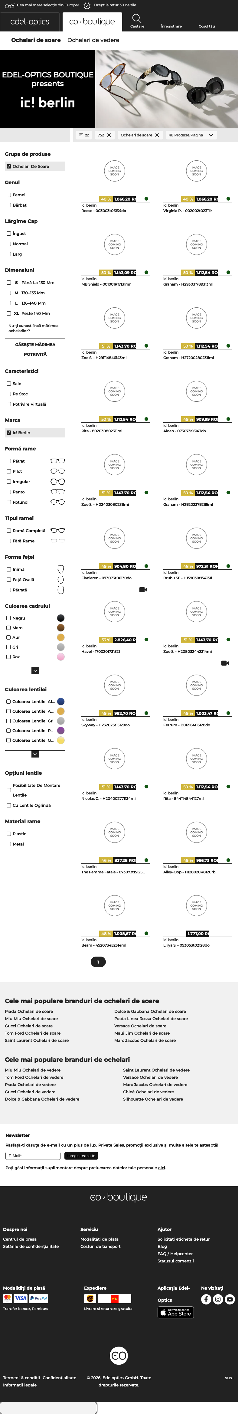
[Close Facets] (35, 135)
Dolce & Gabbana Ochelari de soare (150, 1011)
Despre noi (15, 1229)
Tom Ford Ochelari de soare (32, 1033)
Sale (14, 383)
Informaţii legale (20, 1385)
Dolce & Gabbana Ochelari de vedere (42, 1099)
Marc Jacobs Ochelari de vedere (155, 1084)
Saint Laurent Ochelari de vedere (156, 1070)
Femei (16, 194)
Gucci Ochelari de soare (29, 1025)
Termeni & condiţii (21, 1377)
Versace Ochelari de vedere (150, 1077)
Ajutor (164, 1229)
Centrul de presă (20, 1239)
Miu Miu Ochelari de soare (31, 1018)
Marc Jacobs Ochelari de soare (145, 1040)
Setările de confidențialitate (31, 1246)
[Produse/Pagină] (191, 135)
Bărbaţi (17, 205)
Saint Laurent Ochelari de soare (37, 1040)
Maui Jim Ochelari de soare (142, 1033)
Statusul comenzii (176, 1261)
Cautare (137, 26)
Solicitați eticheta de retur (184, 1239)
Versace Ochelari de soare (140, 1025)
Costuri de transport (100, 1246)
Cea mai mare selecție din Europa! (48, 5)
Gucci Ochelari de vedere (30, 1091)
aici (161, 1167)
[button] (30, 21)
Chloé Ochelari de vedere (148, 1091)
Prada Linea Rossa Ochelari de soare (151, 1018)
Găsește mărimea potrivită (35, 349)
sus (230, 1377)
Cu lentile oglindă (29, 805)
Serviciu (89, 1229)
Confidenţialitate (59, 1377)
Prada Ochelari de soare (29, 1011)
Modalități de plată (99, 1239)
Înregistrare (171, 26)
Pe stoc (17, 393)
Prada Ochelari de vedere (30, 1084)
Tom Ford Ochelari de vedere (34, 1077)
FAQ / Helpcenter (175, 1253)
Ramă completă (36, 530)
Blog (162, 1246)
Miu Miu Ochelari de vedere (32, 1070)
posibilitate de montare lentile (33, 790)
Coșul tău (207, 26)
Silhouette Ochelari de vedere (153, 1099)
